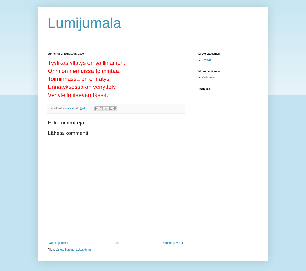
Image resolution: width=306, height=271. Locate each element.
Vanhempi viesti (173, 243)
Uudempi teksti (58, 243)
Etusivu (115, 243)
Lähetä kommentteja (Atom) (73, 249)
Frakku (206, 60)
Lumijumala (84, 23)
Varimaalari (209, 77)
